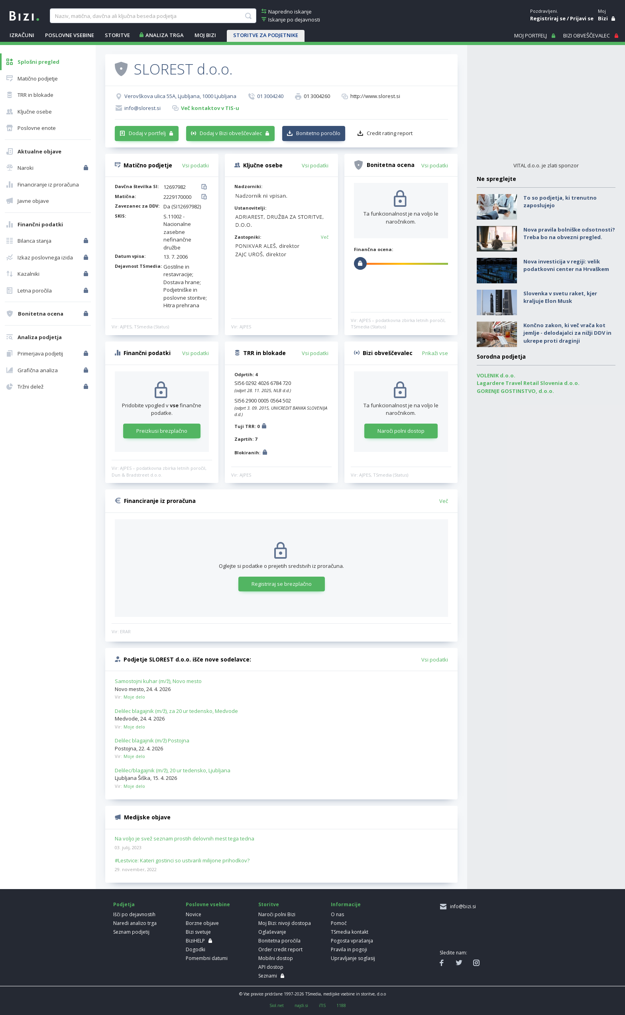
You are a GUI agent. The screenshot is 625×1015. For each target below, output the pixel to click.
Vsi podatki (195, 165)
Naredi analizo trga (135, 923)
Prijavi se (582, 18)
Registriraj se (548, 18)
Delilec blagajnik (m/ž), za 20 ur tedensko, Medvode (176, 711)
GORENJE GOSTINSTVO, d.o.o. (515, 391)
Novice (193, 914)
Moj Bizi (205, 35)
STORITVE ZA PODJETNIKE (265, 35)
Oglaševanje (272, 932)
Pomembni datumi (207, 958)
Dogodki (195, 949)
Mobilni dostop (275, 958)
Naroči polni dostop (401, 430)
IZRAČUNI (22, 35)
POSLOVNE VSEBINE (69, 35)
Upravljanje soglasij (353, 958)
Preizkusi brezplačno (161, 430)
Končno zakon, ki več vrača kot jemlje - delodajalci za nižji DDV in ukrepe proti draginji (567, 333)
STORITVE (117, 35)
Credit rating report (390, 133)
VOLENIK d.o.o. (496, 375)
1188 (341, 1005)
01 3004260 (317, 96)
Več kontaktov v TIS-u (210, 108)
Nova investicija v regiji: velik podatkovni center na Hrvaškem (566, 265)
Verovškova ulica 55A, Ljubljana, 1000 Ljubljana (180, 96)
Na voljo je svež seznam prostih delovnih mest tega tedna (184, 839)
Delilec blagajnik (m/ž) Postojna (152, 740)
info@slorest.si (142, 108)
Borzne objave (202, 923)
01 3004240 (270, 96)
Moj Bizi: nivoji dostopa (284, 923)
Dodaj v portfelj (147, 133)
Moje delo (134, 697)
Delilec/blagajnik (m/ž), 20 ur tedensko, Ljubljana (172, 770)
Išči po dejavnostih (134, 914)
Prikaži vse (435, 353)
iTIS (322, 1005)
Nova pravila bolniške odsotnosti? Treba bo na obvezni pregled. (569, 233)
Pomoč (339, 923)
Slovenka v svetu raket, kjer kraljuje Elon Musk (560, 297)
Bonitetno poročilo (318, 133)
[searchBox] (153, 16)
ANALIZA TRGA (164, 35)
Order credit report (280, 949)
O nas (337, 914)
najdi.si (301, 1005)
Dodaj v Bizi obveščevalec (231, 133)
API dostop (270, 967)
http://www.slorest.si (375, 96)
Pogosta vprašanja (352, 940)
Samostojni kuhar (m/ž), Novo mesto (158, 681)
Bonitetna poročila (279, 940)
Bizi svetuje (198, 932)
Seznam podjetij (131, 932)
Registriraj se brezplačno (282, 583)
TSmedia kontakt (349, 932)
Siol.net (276, 1005)
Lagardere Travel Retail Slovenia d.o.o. (528, 383)
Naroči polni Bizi (276, 914)
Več (324, 237)
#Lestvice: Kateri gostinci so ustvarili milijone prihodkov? (182, 861)
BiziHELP (195, 940)
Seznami (267, 975)
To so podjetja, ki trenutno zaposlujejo (560, 201)
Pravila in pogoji (349, 949)
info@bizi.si (462, 906)
